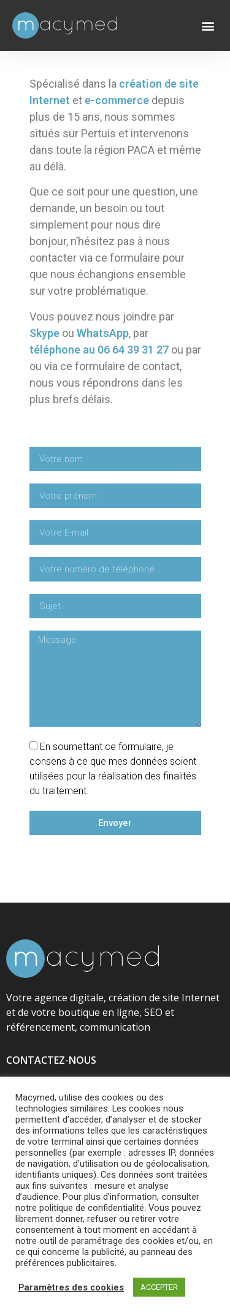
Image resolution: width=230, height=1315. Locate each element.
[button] (207, 25)
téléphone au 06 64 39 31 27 (99, 349)
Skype (44, 333)
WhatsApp (103, 333)
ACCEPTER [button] (159, 1287)
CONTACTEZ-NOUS (51, 1060)
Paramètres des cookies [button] (71, 1287)
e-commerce (117, 100)
